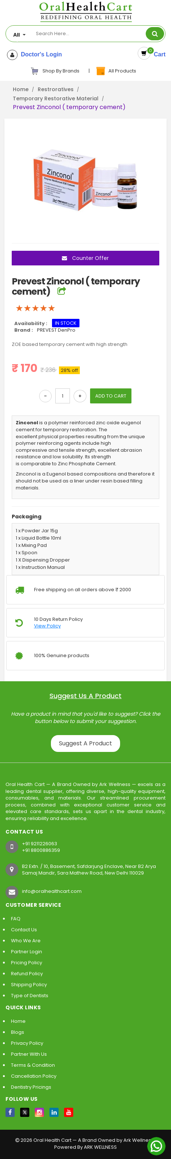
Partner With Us (29, 1054)
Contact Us (24, 929)
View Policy (47, 626)
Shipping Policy (29, 984)
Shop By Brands (55, 71)
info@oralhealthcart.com (52, 891)
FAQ (16, 918)
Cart (158, 54)
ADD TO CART (110, 395)
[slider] (35, 308)
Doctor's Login (40, 54)
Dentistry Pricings (31, 1087)
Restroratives (56, 89)
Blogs (17, 1032)
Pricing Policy (26, 962)
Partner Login (26, 951)
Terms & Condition (33, 1065)
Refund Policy (27, 973)
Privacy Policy (27, 1043)
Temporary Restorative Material (55, 98)
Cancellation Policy (33, 1076)
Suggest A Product (85, 743)
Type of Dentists (29, 995)
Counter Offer (85, 258)
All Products (115, 71)
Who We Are (26, 940)
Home (21, 89)
